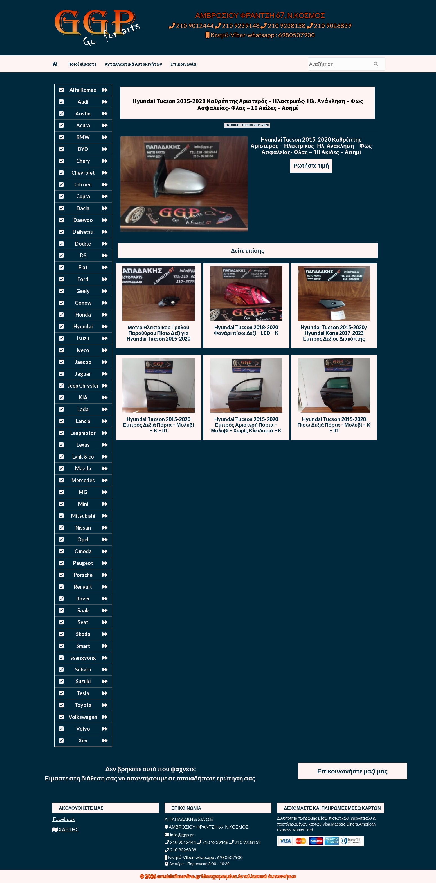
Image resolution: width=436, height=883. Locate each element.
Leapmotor (83, 433)
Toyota (83, 705)
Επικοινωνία (183, 64)
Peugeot (83, 563)
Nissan (83, 527)
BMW (83, 137)
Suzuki (83, 681)
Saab (83, 610)
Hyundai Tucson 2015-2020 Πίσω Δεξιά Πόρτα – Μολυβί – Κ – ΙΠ (334, 424)
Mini (83, 504)
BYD (83, 149)
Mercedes (83, 480)
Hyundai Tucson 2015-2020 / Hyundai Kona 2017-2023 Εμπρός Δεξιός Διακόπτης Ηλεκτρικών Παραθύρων (334, 335)
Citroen (83, 184)
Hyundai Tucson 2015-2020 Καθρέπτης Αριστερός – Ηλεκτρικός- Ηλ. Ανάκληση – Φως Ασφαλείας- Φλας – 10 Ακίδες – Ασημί (247, 104)
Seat (83, 622)
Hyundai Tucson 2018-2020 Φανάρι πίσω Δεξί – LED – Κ (246, 330)
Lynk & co (83, 456)
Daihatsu (83, 232)
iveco (83, 350)
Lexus (83, 445)
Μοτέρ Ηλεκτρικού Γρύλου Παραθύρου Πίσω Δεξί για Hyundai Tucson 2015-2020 (158, 333)
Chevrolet (83, 173)
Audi (83, 102)
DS (83, 255)
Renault (83, 587)
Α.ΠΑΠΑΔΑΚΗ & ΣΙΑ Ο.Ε (189, 819)
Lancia (83, 421)
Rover (83, 598)
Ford (83, 279)
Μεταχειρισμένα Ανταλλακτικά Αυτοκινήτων (248, 876)
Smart (83, 646)
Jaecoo (83, 362)
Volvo (83, 729)
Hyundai (83, 326)
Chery (83, 161)
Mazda (83, 468)
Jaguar (83, 374)
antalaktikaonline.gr (179, 876)
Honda (83, 315)
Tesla (83, 693)
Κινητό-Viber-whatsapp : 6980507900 (260, 35)
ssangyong (83, 658)
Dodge (83, 244)
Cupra (83, 196)
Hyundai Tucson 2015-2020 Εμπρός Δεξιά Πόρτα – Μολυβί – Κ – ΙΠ (158, 424)
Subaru (83, 669)
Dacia (83, 208)
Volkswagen (83, 717)
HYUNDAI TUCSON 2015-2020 (247, 125)
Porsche (83, 575)
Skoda (83, 634)
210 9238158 (283, 25)
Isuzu (83, 338)
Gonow (83, 303)
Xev (82, 740)
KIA (83, 397)
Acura (83, 125)
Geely (83, 291)
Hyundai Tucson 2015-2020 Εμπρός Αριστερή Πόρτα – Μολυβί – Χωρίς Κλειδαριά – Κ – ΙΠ (246, 427)
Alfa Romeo (82, 90)
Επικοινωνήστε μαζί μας (352, 771)
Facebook (63, 819)
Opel (83, 539)
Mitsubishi (83, 516)
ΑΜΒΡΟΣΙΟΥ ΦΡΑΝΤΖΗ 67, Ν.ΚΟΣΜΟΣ (260, 15)
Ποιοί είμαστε (82, 64)
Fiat (82, 267)
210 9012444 (191, 25)
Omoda (83, 551)
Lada (83, 409)
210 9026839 (329, 25)
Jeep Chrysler (83, 385)
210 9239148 (237, 25)
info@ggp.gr (179, 834)
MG (83, 492)
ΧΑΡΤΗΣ (65, 829)
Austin (83, 113)
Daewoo (83, 220)
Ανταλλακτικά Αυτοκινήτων (133, 64)
